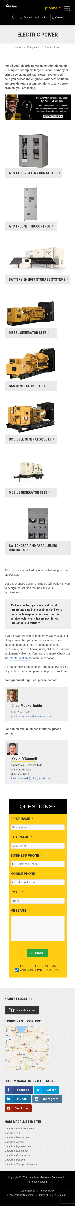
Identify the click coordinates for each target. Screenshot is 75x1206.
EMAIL (16, 892)
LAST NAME (20, 837)
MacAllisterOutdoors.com (18, 1155)
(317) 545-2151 (53, 8)
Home (18, 47)
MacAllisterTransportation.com (21, 1164)
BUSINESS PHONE (25, 855)
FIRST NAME (20, 818)
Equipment (33, 47)
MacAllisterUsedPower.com (19, 1128)
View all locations (22, 1010)
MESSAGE (19, 910)
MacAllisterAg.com (14, 1142)
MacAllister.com (13, 1133)
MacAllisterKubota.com (17, 1150)
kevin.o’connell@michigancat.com (31, 778)
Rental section (19, 658)
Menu (67, 7)
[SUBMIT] (37, 953)
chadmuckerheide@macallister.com (31, 716)
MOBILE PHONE (23, 873)
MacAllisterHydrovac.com (18, 1146)
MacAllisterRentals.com (17, 1137)
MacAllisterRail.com (15, 1159)
